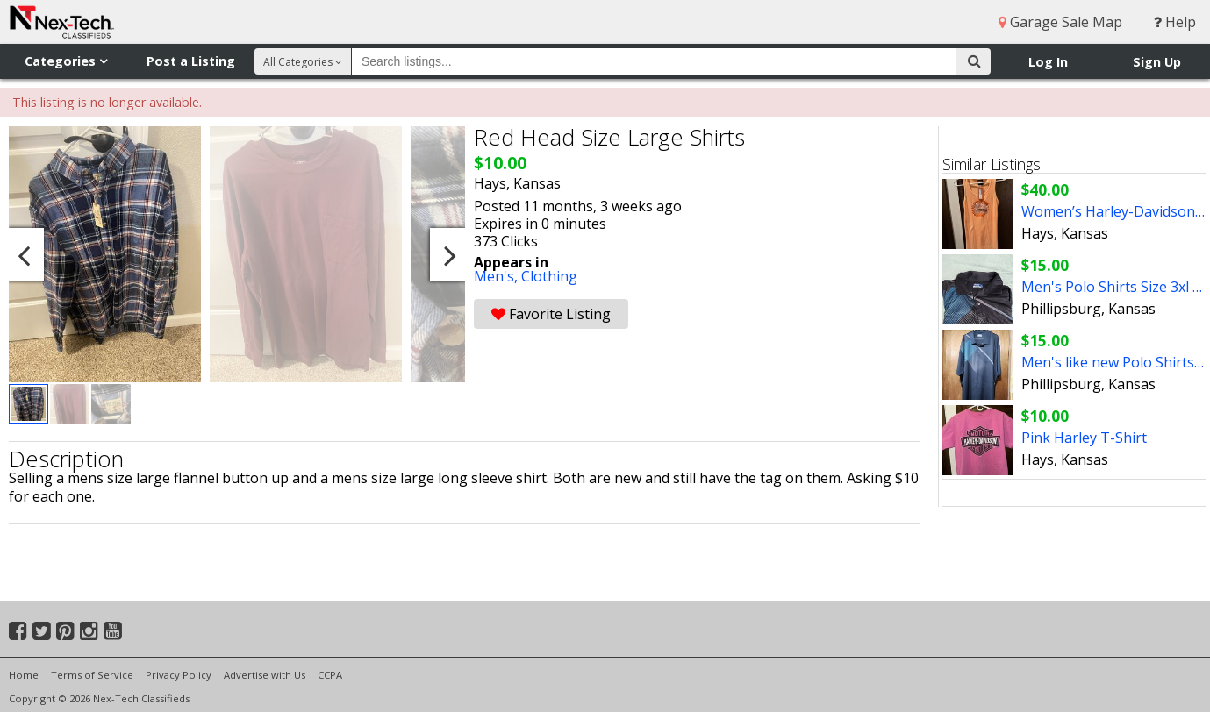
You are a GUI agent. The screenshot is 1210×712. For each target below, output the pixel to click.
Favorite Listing (551, 314)
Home (24, 674)
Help (1175, 22)
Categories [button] (66, 61)
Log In (1048, 61)
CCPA (330, 674)
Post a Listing (191, 61)
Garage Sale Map (1060, 22)
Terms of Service (92, 674)
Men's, (497, 276)
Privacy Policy (178, 674)
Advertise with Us (264, 674)
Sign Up (1157, 61)
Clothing (549, 276)
